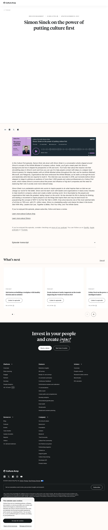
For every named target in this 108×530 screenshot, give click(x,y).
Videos (5, 440)
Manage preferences (26, 526)
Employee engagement (36, 16)
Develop (5, 381)
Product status (43, 463)
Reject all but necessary (10, 526)
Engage (5, 374)
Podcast (8, 10)
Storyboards (42, 407)
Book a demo (45, 348)
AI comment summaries (45, 378)
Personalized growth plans (46, 400)
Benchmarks (77, 378)
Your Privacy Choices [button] (34, 480)
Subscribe (96, 487)
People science (78, 371)
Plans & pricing (7, 371)
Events (5, 427)
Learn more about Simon (21, 218)
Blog (4, 421)
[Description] (62, 144)
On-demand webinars (9, 444)
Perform (5, 378)
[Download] (53, 144)
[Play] (36, 151)
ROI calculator (78, 381)
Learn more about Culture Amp (23, 214)
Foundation (42, 427)
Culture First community (45, 440)
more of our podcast (59, 227)
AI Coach (7, 387)
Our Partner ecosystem (45, 444)
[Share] (35, 144)
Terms (21, 480)
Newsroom (42, 424)
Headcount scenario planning (47, 410)
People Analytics (8, 384)
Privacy (26, 480)
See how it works (61, 348)
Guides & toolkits (8, 434)
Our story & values (44, 421)
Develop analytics (44, 397)
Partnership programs (45, 447)
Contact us (42, 450)
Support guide (43, 453)
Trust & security (43, 437)
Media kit (41, 434)
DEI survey (42, 371)
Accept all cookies (18, 521)
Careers (41, 431)
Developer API (43, 460)
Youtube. (24, 230)
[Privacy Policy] (92, 155)
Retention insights (44, 368)
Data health (42, 404)
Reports (5, 437)
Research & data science (81, 374)
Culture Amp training (44, 457)
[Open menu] (103, 3)
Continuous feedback (45, 381)
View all (102, 260)
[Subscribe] (43, 144)
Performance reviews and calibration (49, 384)
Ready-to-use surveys (45, 374)
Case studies (7, 431)
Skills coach (42, 391)
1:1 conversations (43, 387)
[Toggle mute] (88, 153)
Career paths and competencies (48, 394)
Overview (6, 368)
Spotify (86, 227)
